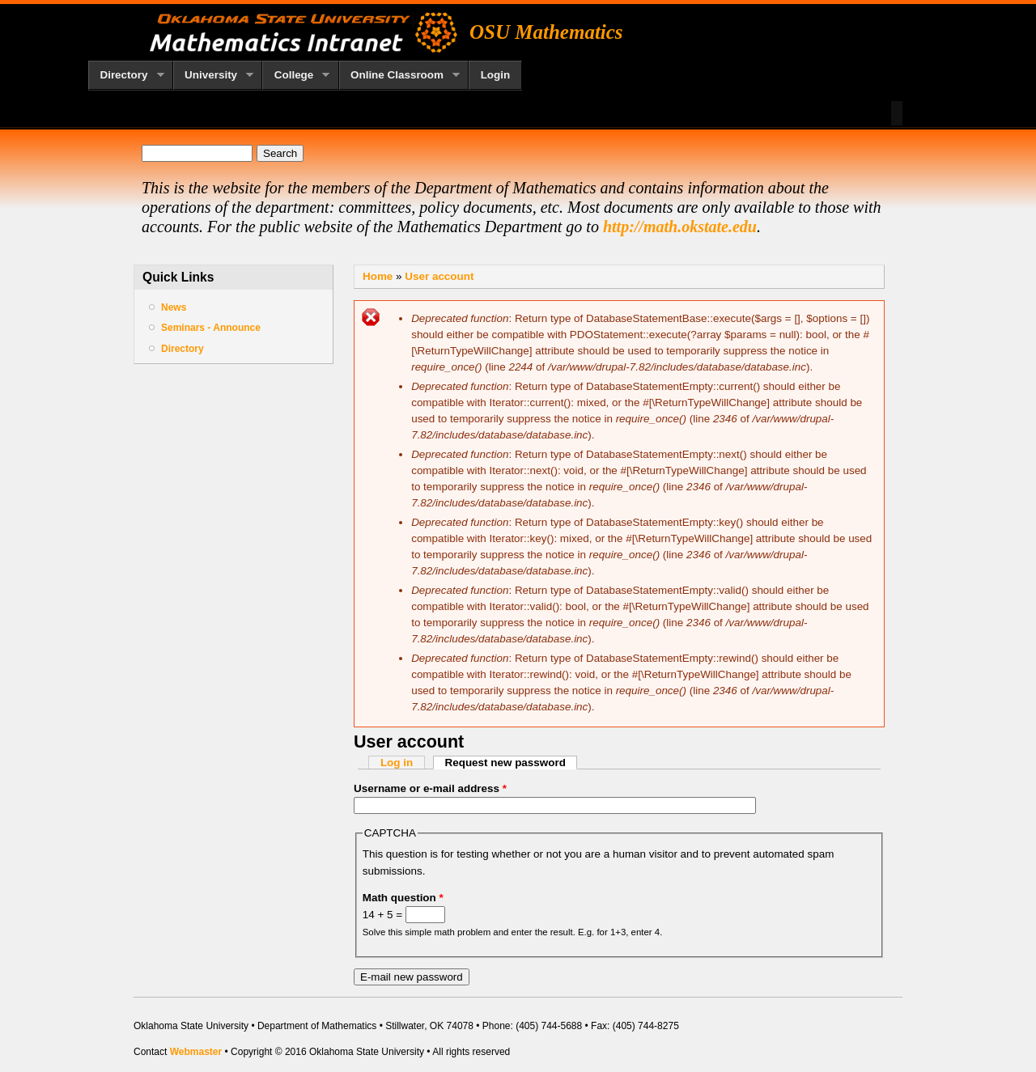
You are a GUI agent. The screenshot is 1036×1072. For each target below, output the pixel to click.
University (213, 75)
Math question (403, 898)
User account (439, 276)
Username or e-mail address (430, 788)
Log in (396, 762)
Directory (126, 75)
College (295, 75)
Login (496, 75)
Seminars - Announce (211, 327)
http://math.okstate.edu (680, 226)
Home (378, 276)
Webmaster (196, 1051)
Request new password (511, 762)
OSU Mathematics (546, 32)
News (173, 307)
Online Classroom (400, 75)
